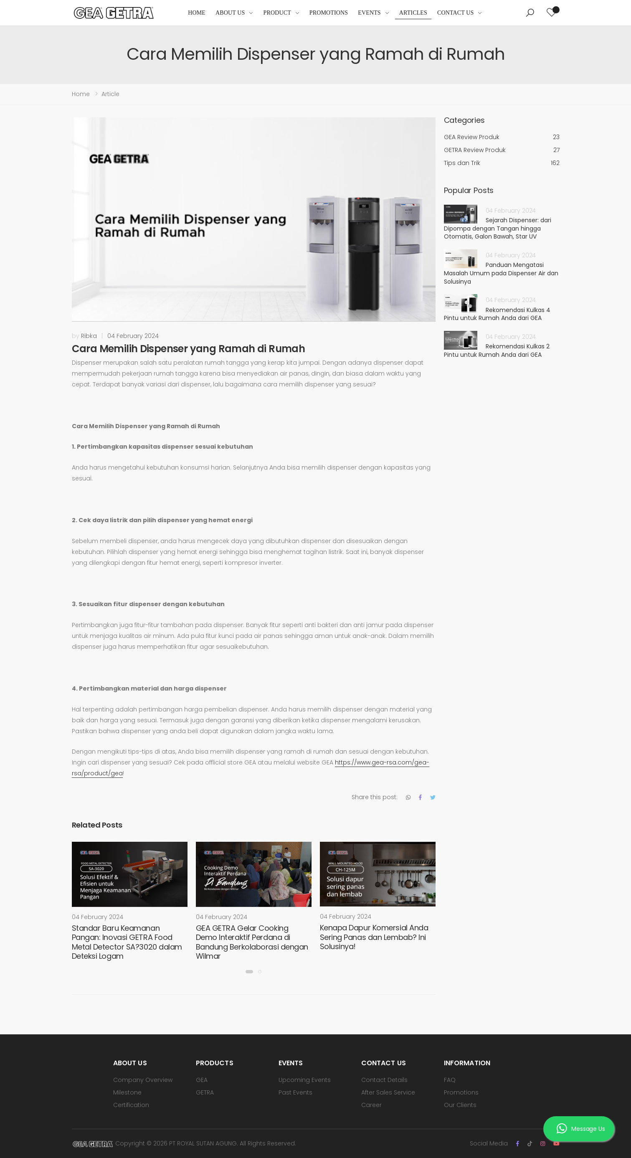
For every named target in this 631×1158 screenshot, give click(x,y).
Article (110, 94)
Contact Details (384, 1080)
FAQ (450, 1080)
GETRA (205, 1092)
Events (369, 13)
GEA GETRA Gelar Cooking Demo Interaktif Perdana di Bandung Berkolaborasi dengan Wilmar (252, 942)
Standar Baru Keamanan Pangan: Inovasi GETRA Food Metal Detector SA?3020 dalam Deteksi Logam (127, 942)
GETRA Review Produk (502, 150)
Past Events (295, 1092)
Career (371, 1105)
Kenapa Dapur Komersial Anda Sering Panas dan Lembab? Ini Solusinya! (374, 937)
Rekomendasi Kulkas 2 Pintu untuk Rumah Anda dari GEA (497, 350)
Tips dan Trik (502, 163)
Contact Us (455, 13)
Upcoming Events (305, 1080)
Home (196, 13)
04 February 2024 (133, 336)
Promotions (328, 13)
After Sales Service (388, 1092)
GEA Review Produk (502, 137)
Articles (413, 13)
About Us (230, 13)
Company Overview (142, 1080)
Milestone (127, 1092)
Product (277, 13)
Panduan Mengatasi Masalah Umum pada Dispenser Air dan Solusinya (501, 273)
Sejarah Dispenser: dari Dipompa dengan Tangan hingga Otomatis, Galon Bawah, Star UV (497, 228)
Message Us (581, 1129)
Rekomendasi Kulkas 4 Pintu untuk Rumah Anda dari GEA (497, 314)
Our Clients (460, 1105)
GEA (202, 1080)
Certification (131, 1105)
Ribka (89, 336)
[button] (530, 13)
